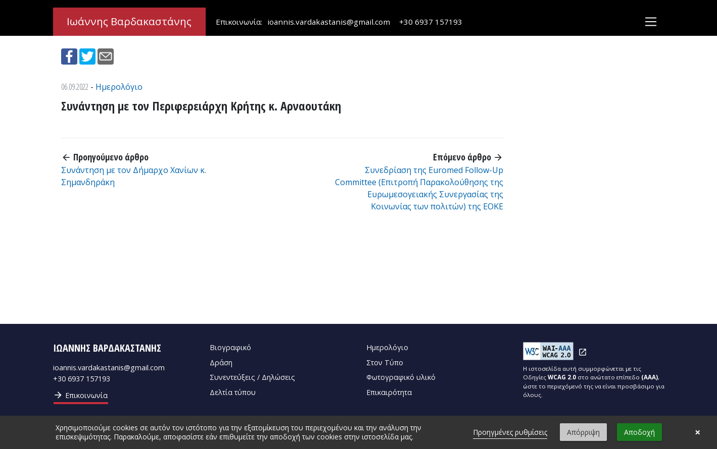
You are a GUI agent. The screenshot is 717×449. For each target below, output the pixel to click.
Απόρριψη (583, 432)
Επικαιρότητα (389, 392)
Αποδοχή (639, 432)
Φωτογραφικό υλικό (401, 377)
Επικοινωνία (80, 395)
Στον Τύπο (384, 362)
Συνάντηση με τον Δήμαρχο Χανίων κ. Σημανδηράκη (133, 176)
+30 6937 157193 (430, 22)
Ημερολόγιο (118, 86)
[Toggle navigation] (650, 22)
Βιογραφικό (230, 347)
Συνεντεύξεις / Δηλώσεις (252, 377)
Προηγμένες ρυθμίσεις (510, 432)
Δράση (221, 362)
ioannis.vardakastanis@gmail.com (328, 22)
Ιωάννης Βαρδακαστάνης (129, 22)
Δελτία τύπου (233, 392)
